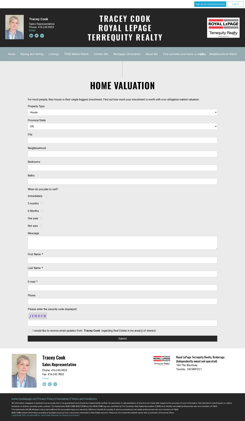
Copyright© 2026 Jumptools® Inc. (26, 415)
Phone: (32, 295)
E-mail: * (33, 281)
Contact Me (165, 54)
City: (30, 134)
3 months (33, 203)
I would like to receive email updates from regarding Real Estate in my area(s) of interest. (94, 330)
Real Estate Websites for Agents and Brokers (60, 415)
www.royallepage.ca (23, 399)
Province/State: (37, 120)
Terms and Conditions (84, 399)
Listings (118, 54)
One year (33, 218)
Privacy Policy (45, 399)
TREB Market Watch (141, 54)
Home (76, 54)
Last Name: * (35, 268)
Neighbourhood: (37, 148)
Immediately (35, 196)
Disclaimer (62, 399)
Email (32, 30)
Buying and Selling (96, 54)
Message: (34, 233)
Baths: (31, 175)
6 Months (33, 211)
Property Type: (36, 106)
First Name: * (35, 254)
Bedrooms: (34, 161)
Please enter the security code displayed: (52, 309)
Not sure (33, 225)
